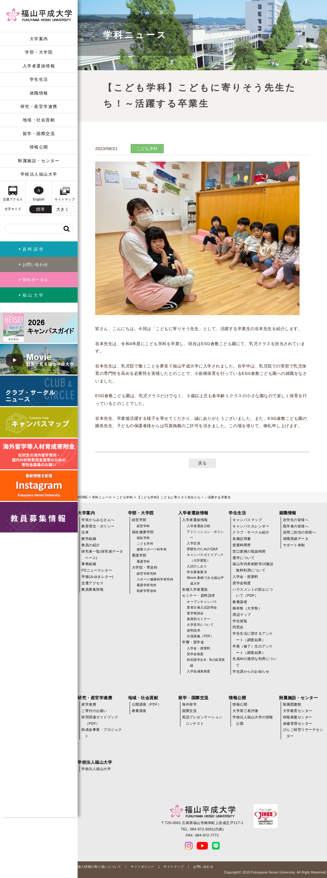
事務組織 (88, 564)
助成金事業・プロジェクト (101, 733)
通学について (243, 558)
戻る (202, 463)
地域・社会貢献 (39, 119)
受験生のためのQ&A (202, 549)
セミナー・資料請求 (198, 595)
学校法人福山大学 (38, 174)
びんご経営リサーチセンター (303, 733)
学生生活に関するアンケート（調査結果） (252, 637)
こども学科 (124, 497)
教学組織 (88, 539)
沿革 (85, 532)
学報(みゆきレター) (97, 577)
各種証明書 (241, 539)
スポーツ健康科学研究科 (155, 579)
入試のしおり (197, 566)
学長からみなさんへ (98, 520)
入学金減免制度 (198, 671)
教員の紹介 (90, 545)
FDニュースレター (96, 570)
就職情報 (39, 93)
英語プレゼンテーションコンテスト (202, 720)
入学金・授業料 (198, 648)
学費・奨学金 (193, 642)
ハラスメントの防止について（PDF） (252, 592)
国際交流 (189, 711)
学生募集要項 (197, 572)
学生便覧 (239, 621)
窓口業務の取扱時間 (249, 551)
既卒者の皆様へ (296, 526)
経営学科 (143, 526)
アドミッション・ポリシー (205, 534)
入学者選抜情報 (39, 66)
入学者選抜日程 (198, 526)
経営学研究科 (147, 573)
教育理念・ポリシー (98, 526)
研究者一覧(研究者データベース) (102, 554)
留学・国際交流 (39, 133)
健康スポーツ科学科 (152, 549)
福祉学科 (143, 538)
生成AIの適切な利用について (254, 662)
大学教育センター (297, 711)
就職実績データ (296, 539)
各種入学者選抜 (195, 589)
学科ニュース (102, 497)
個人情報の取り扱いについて (99, 866)
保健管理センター (297, 723)
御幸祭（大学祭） (247, 608)
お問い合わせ (203, 866)
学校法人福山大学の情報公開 (252, 720)
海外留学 (189, 704)
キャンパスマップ (247, 520)
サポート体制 (294, 545)
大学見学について (200, 624)
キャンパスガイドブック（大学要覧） (205, 557)
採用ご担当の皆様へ (299, 532)
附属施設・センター (39, 160)
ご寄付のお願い (94, 711)
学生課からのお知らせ (250, 671)
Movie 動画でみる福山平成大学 (205, 580)
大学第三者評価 (245, 711)
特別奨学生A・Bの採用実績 (206, 662)
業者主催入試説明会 (202, 607)
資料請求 (193, 630)
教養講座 (239, 602)
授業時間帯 (241, 545)
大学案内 (39, 38)
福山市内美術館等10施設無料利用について (252, 567)
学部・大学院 (39, 52)
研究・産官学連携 (38, 106)
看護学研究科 (147, 585)
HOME (83, 497)
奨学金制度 (195, 654)
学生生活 (39, 79)
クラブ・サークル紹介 (250, 532)
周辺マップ (241, 615)
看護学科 (143, 561)
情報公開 (39, 147)
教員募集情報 (92, 589)
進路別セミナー (198, 619)
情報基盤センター (297, 717)
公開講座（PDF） (147, 704)
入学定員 (193, 543)
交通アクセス (92, 583)
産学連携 (88, 704)
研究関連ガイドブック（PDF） (99, 720)
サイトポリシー (142, 866)
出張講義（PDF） (200, 636)
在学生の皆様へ (296, 520)
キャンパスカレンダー (250, 526)
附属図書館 (292, 704)
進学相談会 (195, 613)
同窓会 (238, 627)
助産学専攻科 (147, 591)
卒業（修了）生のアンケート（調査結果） (252, 649)
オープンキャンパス (202, 601)
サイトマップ (174, 866)
